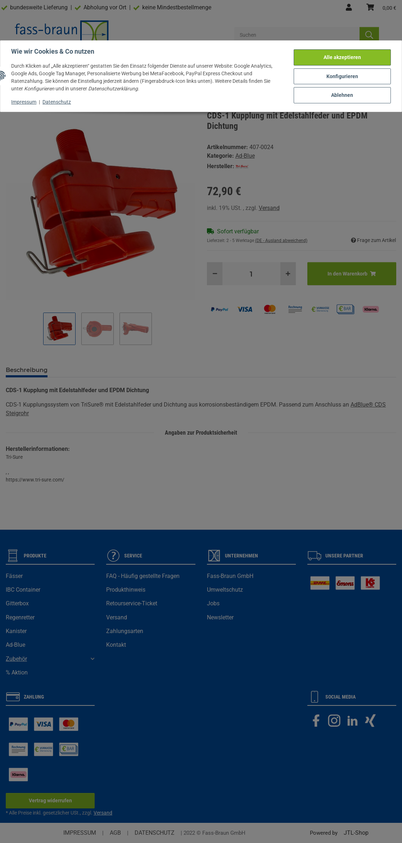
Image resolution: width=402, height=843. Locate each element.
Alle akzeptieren (341, 57)
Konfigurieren (341, 76)
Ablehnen (342, 94)
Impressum (24, 101)
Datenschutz (57, 101)
